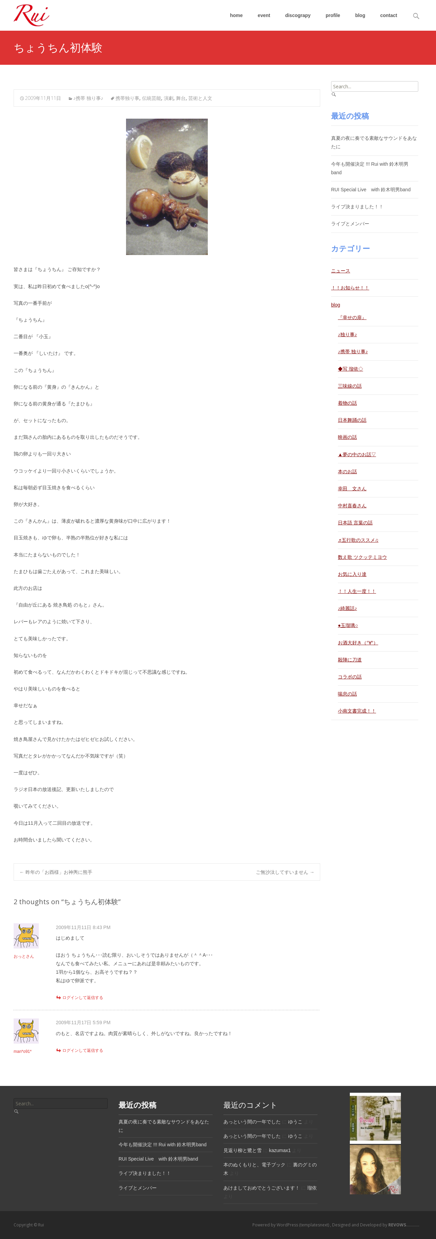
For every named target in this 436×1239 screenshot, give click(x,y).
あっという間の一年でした (252, 1121)
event (264, 15)
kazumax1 (280, 1150)
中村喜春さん (352, 505)
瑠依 (312, 1188)
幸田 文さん (352, 488)
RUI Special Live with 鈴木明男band (370, 189)
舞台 (181, 98)
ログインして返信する (82, 997)
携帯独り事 (127, 98)
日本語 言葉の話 (355, 522)
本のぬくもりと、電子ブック (254, 1164)
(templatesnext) (314, 1225)
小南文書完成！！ (357, 711)
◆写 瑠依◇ (350, 369)
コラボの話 (350, 677)
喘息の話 (347, 694)
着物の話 (347, 403)
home (236, 15)
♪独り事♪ (347, 334)
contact (388, 15)
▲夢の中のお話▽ (357, 454)
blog (360, 15)
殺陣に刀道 (350, 659)
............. (403, 1225)
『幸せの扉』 (352, 317)
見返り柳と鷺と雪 (242, 1150)
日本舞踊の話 (352, 420)
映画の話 (347, 437)
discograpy (298, 15)
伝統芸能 (151, 98)
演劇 (168, 98)
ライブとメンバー (350, 223)
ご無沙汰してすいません (285, 872)
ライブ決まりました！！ (357, 206)
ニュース (340, 270)
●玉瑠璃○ (348, 625)
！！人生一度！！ (357, 591)
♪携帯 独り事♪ (88, 98)
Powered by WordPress (275, 1225)
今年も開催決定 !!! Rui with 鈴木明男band (162, 1144)
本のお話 (347, 471)
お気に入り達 (352, 574)
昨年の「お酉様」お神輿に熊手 (55, 872)
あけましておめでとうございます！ (261, 1188)
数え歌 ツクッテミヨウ (362, 557)
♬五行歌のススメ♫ (358, 540)
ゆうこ (295, 1121)
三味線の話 (350, 386)
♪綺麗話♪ (347, 608)
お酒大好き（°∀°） (358, 642)
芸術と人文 (200, 98)
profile (333, 15)
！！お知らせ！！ (350, 287)
